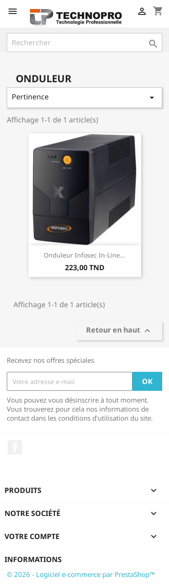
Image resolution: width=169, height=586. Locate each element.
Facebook (15, 447)
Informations (33, 559)
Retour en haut (119, 331)
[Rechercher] (84, 42)
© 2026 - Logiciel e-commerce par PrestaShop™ (81, 574)
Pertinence (84, 97)
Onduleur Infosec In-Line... (84, 255)
